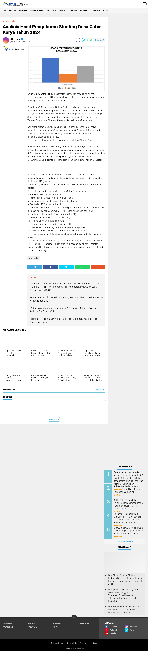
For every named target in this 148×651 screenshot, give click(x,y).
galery (106, 10)
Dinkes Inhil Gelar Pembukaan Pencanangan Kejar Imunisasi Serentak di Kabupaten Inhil (128, 530)
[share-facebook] (78, 40)
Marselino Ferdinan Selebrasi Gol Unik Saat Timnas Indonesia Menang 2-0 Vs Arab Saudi (124, 609)
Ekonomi (83, 10)
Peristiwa (51, 10)
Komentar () (99, 40)
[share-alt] (34, 267)
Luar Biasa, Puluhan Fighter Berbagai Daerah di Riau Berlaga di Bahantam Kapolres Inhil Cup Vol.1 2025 (125, 579)
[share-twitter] (84, 40)
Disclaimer (84, 643)
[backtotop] (74, 617)
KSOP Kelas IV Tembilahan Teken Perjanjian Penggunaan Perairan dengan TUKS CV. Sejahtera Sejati (128, 504)
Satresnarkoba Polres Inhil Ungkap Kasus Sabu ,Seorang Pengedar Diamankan (128, 489)
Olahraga (72, 10)
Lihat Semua (54, 419)
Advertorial (10, 21)
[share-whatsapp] (89, 40)
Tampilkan (100, 389)
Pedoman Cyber (71, 643)
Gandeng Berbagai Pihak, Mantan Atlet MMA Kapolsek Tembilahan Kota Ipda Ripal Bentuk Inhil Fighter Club (127, 518)
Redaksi (93, 643)
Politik (56, 627)
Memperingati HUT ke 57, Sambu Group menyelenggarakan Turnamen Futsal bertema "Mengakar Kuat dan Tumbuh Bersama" (124, 595)
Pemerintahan (36, 10)
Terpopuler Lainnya (125, 541)
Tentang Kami (57, 643)
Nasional (23, 10)
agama (62, 10)
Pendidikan (8, 627)
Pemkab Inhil (83, 623)
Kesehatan (95, 10)
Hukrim (12, 10)
